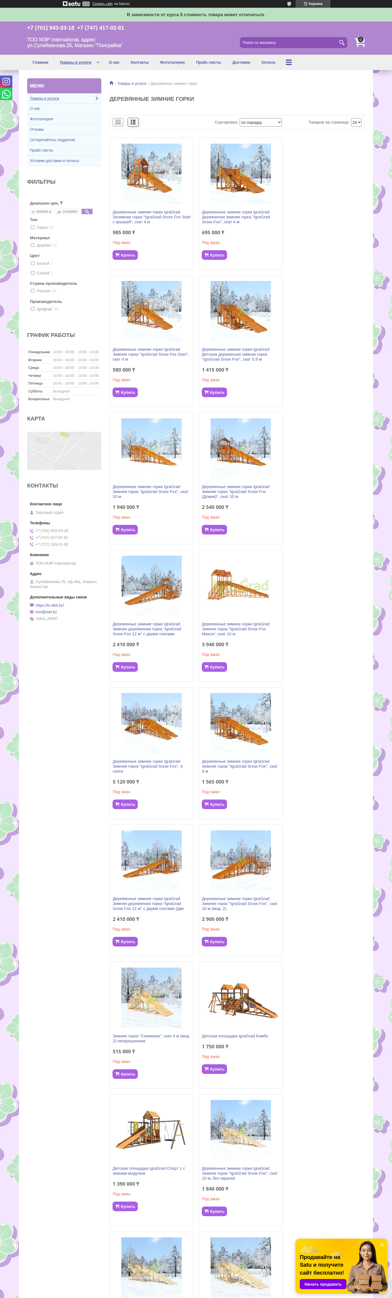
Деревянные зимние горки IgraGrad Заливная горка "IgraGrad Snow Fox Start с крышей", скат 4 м (147, 217)
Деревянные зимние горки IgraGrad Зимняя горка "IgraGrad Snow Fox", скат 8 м (146, 629)
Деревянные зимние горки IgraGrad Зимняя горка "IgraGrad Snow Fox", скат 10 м (233, 354)
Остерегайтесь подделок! (52, 140)
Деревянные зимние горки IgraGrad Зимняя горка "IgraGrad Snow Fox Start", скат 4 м (320, 217)
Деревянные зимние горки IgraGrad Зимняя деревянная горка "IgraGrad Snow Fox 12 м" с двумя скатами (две (235, 629)
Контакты (140, 62)
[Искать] (341, 42)
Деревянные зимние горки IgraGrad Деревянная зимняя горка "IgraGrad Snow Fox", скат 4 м (234, 217)
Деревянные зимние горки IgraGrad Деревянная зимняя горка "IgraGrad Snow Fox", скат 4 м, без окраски (320, 1178)
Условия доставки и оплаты (54, 160)
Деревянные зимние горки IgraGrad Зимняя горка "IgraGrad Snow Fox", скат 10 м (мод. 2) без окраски (146, 1178)
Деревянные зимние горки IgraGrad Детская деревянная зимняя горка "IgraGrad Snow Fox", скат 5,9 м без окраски (320, 1038)
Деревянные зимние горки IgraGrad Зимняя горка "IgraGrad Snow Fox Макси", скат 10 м (233, 491)
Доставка (241, 62)
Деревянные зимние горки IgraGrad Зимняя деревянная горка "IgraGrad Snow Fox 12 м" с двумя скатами (147, 491)
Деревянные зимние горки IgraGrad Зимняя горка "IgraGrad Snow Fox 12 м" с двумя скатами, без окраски (150, 1036)
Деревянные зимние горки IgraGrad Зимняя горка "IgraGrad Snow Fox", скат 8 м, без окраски (320, 898)
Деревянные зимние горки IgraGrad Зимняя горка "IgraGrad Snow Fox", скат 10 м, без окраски (146, 898)
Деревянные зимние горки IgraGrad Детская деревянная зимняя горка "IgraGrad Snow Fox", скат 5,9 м (146, 354)
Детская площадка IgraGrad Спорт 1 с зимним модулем (322, 763)
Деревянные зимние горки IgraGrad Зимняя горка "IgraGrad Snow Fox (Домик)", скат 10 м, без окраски (233, 898)
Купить (128, 255)
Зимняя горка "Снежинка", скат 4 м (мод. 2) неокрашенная (146, 763)
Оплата (268, 62)
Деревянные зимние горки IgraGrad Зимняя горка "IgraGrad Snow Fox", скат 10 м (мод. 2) (320, 629)
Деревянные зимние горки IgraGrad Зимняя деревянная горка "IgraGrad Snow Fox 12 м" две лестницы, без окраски (234, 1038)
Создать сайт (103, 4)
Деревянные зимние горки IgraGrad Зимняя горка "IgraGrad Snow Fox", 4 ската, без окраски (235, 1178)
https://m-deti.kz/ (50, 605)
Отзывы (37, 129)
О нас (114, 62)
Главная (40, 62)
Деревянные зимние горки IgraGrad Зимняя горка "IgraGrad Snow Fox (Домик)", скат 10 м (320, 354)
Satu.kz (219, 1288)
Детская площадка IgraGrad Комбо (233, 761)
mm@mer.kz (46, 612)
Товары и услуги (75, 62)
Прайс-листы (208, 62)
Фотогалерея (172, 62)
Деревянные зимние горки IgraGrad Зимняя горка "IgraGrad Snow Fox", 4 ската (321, 491)
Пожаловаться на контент (214, 1293)
